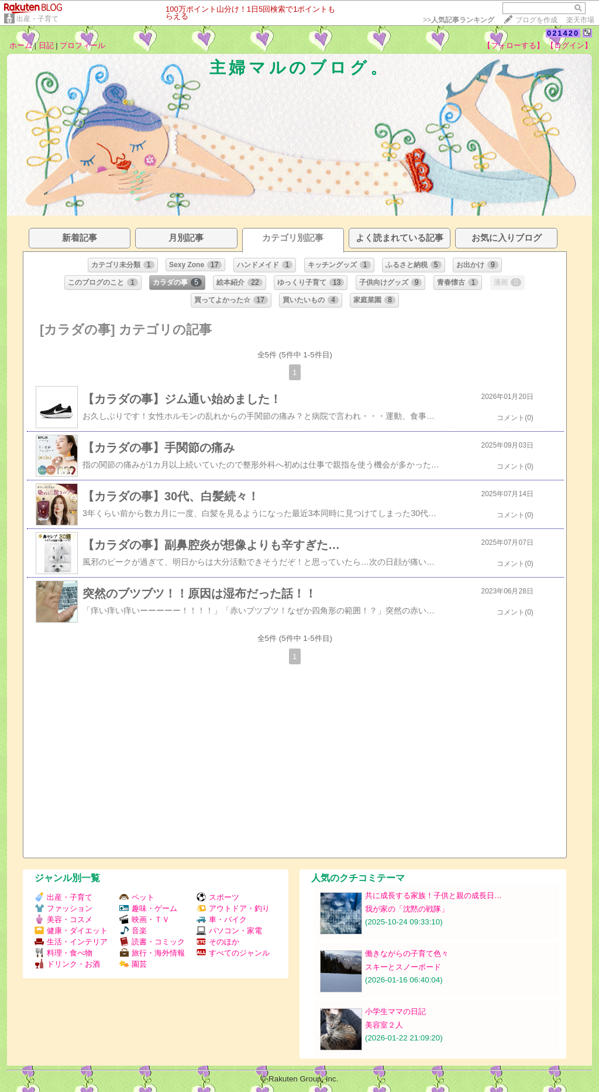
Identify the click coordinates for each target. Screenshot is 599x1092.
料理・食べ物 (63, 952)
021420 (563, 33)
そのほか (218, 941)
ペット (136, 897)
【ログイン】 (569, 45)
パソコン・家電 (229, 930)
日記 (46, 45)
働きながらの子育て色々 (407, 953)
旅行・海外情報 (152, 952)
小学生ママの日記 (395, 1011)
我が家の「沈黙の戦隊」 (407, 909)
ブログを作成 (536, 20)
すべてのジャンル (233, 952)
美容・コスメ (63, 919)
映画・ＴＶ (144, 919)
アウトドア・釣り (233, 908)
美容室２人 (384, 1025)
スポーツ (218, 897)
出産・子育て (37, 19)
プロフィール (82, 45)
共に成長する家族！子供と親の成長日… (433, 895)
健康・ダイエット (71, 930)
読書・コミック (152, 941)
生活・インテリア (71, 941)
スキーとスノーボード (403, 967)
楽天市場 (580, 20)
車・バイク (222, 919)
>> (458, 20)
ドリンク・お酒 (67, 964)
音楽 (133, 930)
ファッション (63, 908)
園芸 (133, 964)
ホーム (20, 45)
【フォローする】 (513, 45)
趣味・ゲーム (148, 908)
